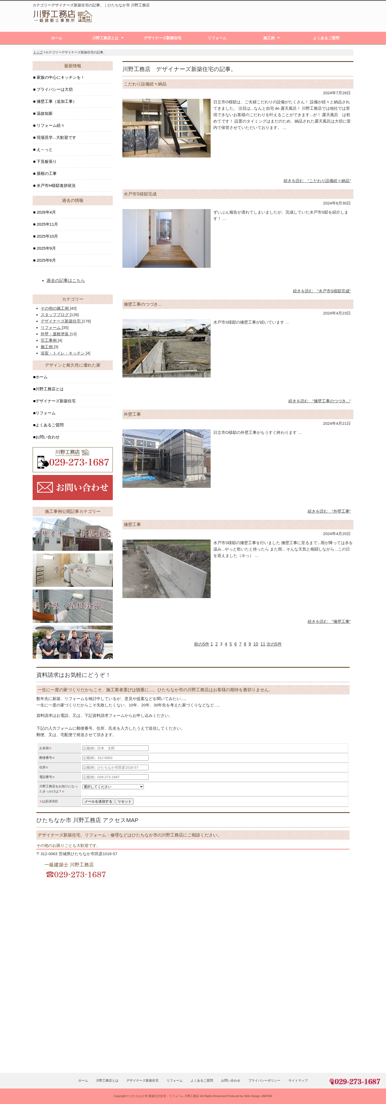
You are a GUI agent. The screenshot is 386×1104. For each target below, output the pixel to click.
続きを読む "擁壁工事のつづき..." (319, 401)
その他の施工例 (55, 308)
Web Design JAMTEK (258, 1096)
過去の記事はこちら (66, 280)
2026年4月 (46, 212)
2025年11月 (47, 224)
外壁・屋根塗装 (55, 334)
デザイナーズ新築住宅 (162, 38)
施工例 (269, 38)
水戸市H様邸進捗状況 (56, 185)
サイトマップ (298, 1080)
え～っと (44, 149)
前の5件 (201, 644)
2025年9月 (46, 248)
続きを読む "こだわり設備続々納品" (317, 180)
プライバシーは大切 (54, 89)
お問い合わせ (48, 437)
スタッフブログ (55, 314)
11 (263, 644)
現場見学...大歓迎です (56, 137)
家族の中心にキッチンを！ (60, 77)
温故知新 (44, 113)
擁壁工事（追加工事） (56, 101)
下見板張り (46, 161)
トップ (38, 52)
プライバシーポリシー (264, 1080)
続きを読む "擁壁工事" (329, 621)
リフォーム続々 (50, 125)
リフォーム (217, 38)
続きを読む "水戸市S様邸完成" (322, 291)
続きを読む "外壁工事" (329, 511)
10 (255, 644)
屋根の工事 (46, 173)
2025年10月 (47, 236)
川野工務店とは (105, 38)
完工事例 (49, 340)
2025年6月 (46, 260)
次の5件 (274, 644)
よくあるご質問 (326, 38)
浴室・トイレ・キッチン (63, 353)
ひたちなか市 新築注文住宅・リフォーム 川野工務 (163, 1096)
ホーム (56, 38)
